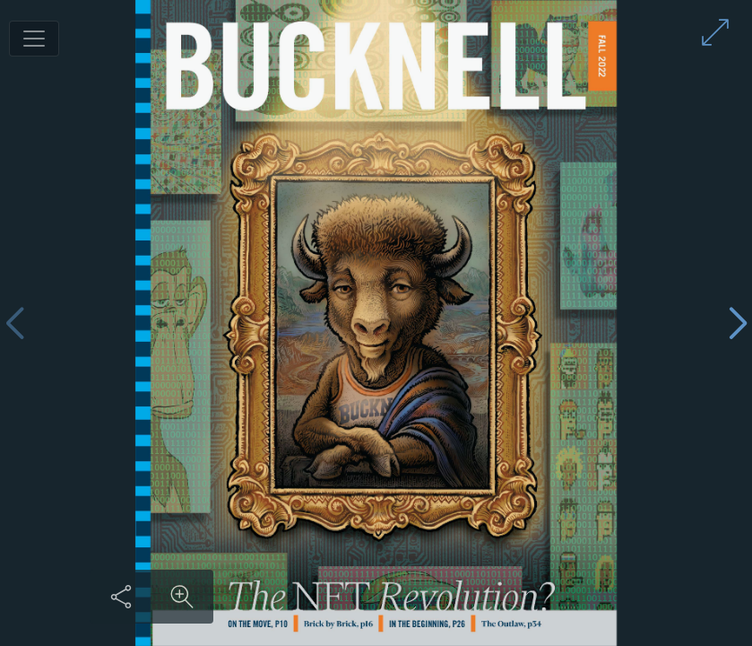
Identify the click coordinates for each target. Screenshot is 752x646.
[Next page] (737, 323)
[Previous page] (14, 323)
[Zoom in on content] (182, 596)
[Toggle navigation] (34, 39)
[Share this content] (121, 596)
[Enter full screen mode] (715, 32)
